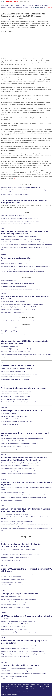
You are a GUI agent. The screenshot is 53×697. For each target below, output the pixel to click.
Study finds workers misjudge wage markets (12, 492)
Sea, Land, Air (20, 7)
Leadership (3, 7)
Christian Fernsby (6, 19)
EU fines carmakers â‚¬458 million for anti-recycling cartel (16, 514)
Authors (15, 688)
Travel (13, 7)
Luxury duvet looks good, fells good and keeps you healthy (16, 602)
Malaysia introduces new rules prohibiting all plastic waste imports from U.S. (21, 218)
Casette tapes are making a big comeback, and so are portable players (19, 632)
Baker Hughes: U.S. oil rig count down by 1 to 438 (14, 263)
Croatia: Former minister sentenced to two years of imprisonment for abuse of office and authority (26, 244)
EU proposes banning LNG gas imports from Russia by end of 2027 (18, 307)
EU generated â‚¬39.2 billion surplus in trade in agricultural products (18, 401)
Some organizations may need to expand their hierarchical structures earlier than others (24, 494)
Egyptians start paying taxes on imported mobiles (13, 286)
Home (2, 684)
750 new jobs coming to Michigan (9, 331)
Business (7, 5)
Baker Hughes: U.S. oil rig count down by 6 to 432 (14, 215)
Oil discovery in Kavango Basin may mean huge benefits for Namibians (19, 443)
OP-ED (2, 430)
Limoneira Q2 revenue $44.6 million (10, 418)
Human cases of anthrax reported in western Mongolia (15, 656)
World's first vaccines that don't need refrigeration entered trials (17, 648)
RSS (7, 691)
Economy (30, 5)
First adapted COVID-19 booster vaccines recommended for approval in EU (20, 187)
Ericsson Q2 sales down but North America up (22, 411)
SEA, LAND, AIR (5, 565)
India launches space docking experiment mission (14, 676)
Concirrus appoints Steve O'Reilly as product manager (15, 379)
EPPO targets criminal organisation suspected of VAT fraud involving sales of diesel (25, 232)
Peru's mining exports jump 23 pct (16, 258)
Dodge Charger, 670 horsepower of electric (12, 584)
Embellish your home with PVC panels (11, 596)
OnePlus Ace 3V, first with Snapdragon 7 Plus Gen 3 (14, 623)
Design (26, 7)
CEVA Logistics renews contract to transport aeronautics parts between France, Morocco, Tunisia (26, 354)
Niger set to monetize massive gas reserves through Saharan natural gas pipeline (22, 438)
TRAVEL (3, 541)
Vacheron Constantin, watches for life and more (13, 604)
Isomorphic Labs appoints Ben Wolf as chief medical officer (16, 368)
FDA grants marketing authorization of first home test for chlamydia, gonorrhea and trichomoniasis (26, 654)
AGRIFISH (3, 454)
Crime (9, 7)
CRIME (2, 505)
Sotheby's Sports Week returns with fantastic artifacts (15, 557)
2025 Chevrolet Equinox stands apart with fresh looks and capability (18, 574)
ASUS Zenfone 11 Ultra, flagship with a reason (13, 626)
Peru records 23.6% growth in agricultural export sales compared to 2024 (20, 471)
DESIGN (3, 590)
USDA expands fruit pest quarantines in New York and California (17, 468)
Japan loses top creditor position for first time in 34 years (15, 396)
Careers (25, 5)
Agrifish (46, 5)
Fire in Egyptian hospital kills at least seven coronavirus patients (17, 283)
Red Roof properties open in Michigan (10, 560)
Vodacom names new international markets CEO (13, 371)
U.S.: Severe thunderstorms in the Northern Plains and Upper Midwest (19, 236)
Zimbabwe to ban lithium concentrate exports (12, 312)
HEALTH (3, 637)
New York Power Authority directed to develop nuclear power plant (18, 320)
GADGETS (3, 613)
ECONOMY (4, 385)
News (2, 5)
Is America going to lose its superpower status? (13, 449)
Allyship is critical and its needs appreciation (12, 500)
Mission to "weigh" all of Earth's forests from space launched (16, 668)
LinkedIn (18, 691)
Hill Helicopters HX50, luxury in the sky (11, 576)
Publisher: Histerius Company (9, 694)
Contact (39, 688)
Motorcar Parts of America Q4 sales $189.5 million (14, 416)
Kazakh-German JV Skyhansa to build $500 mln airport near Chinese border (21, 221)
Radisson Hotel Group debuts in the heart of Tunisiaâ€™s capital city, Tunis (21, 545)
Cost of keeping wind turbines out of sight (20, 665)
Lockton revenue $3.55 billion (8, 413)
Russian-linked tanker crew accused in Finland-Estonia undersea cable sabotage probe (23, 242)
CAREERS (3, 362)
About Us (33, 688)
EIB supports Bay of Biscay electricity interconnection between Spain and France (22, 269)
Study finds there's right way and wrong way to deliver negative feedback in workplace (23, 497)
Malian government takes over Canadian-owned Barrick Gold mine (18, 357)
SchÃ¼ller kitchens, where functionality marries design (15, 607)
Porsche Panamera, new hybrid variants (11, 582)
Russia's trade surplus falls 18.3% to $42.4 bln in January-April (17, 391)
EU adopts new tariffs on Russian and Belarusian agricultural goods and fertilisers (22, 304)
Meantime (42, 7)
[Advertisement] (12, 42)
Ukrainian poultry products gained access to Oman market (16, 223)
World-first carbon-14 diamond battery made (12, 679)
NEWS (2, 228)
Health (37, 7)
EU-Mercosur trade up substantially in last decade (23, 388)
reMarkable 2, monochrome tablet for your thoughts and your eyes (18, 621)
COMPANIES (4, 338)
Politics (12, 5)
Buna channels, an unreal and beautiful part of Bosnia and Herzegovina (19, 552)
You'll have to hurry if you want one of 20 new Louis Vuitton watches (18, 599)
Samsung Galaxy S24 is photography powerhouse (14, 629)
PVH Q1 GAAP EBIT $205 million (9, 424)
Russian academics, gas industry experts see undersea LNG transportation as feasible (23, 673)
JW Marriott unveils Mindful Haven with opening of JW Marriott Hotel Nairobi (20, 554)
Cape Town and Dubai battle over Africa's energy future (15, 446)
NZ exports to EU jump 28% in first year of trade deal (14, 399)
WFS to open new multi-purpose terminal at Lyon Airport (15, 333)
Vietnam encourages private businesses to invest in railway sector (18, 261)
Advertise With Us (24, 688)
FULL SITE (25, 691)
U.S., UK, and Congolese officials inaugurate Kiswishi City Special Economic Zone (22, 271)
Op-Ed (41, 5)
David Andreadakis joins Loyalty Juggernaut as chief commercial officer (19, 374)
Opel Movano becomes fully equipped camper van (14, 579)
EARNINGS (4, 407)
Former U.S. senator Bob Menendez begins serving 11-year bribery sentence (21, 239)
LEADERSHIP (4, 479)
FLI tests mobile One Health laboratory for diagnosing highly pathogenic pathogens (22, 463)
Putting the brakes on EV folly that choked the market (15, 441)
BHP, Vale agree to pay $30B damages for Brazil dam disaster (17, 521)
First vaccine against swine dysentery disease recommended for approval (20, 465)
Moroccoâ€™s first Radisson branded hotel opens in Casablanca (18, 549)
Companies (18, 5)
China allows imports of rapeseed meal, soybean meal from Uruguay (18, 473)
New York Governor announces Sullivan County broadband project (18, 309)
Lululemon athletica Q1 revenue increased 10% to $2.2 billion (17, 421)
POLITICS (3, 293)
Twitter (12, 691)
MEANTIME (4, 662)
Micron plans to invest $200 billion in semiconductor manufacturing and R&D (21, 289)
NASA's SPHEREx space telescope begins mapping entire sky (17, 671)
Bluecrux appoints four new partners (17, 366)
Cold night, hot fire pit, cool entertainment (20, 593)
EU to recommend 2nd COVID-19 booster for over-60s (15, 194)
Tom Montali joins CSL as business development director (15, 376)
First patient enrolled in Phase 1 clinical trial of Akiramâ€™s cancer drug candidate (22, 651)
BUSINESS (4, 254)
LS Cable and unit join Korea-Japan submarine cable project (16, 349)
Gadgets (32, 7)
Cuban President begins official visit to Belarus (13, 301)
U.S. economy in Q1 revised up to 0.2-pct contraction (14, 393)
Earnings (36, 5)
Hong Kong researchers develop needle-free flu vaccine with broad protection (21, 645)
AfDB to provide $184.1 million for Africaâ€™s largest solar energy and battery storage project (25, 266)
